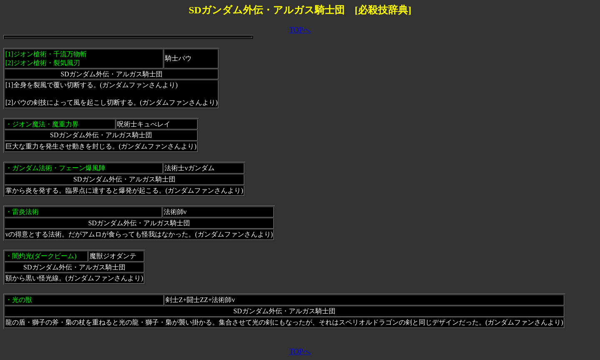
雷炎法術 (25, 211)
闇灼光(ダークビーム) (44, 255)
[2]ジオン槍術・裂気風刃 (42, 62)
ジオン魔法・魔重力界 (45, 124)
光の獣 (22, 299)
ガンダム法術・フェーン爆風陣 (58, 167)
